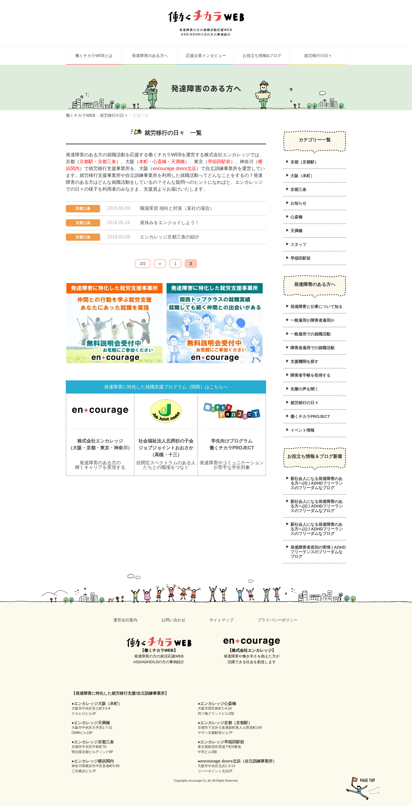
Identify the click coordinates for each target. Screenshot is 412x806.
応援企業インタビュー (206, 55)
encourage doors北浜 (174, 168)
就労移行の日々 (318, 55)
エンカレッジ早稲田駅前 (222, 742)
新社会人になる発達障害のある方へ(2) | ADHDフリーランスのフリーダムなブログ (316, 506)
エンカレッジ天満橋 (92, 722)
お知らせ (298, 203)
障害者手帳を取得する (310, 375)
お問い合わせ (173, 620)
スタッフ (298, 244)
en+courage (251, 642)
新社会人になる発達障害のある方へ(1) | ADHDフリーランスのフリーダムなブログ (316, 529)
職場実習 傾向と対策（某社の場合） (177, 208)
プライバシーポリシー (278, 620)
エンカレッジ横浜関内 (94, 761)
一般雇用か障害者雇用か (312, 320)
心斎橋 (160, 161)
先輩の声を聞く (304, 389)
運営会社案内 (125, 620)
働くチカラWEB (159, 642)
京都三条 (107, 161)
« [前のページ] (160, 263)
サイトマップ (221, 620)
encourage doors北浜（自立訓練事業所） (238, 761)
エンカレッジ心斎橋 (218, 703)
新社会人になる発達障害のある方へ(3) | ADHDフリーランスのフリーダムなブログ (316, 483)
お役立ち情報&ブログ (262, 55)
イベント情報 (302, 430)
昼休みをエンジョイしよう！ (169, 222)
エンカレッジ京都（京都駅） (226, 722)
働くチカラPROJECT (310, 416)
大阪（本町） (302, 175)
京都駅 (86, 161)
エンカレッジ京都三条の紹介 (169, 236)
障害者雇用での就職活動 (312, 347)
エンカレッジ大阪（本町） (98, 703)
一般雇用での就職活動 (310, 334)
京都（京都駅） (304, 162)
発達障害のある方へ (150, 55)
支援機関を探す (304, 361)
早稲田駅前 (219, 161)
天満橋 (178, 161)
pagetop (362, 788)
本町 (143, 161)
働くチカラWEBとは (93, 55)
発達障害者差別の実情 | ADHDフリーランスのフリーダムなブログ (318, 552)
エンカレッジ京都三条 (94, 742)
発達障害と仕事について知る (316, 306)
